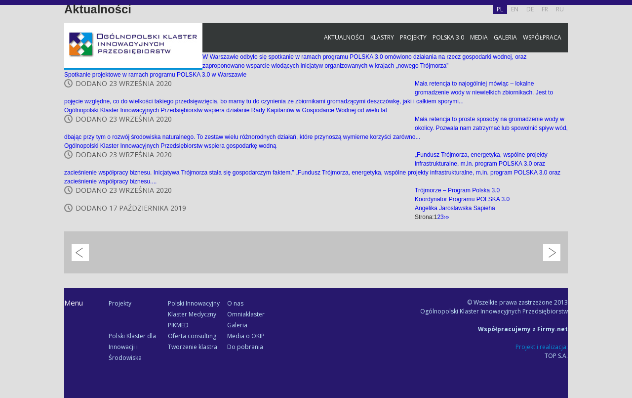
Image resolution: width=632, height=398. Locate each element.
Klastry (382, 37)
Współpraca (542, 37)
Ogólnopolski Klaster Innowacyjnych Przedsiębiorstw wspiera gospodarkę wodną (170, 145)
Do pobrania (245, 347)
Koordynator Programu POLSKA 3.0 (462, 199)
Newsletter (622, 184)
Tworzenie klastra (192, 347)
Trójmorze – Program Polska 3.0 (457, 190)
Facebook (622, 110)
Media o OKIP (246, 336)
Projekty (413, 37)
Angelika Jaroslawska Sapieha (455, 208)
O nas (235, 303)
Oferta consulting (192, 336)
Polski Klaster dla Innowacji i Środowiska (132, 347)
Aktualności (344, 37)
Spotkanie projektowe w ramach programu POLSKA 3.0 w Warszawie (155, 74)
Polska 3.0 (448, 37)
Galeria (505, 37)
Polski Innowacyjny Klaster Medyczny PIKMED (194, 314)
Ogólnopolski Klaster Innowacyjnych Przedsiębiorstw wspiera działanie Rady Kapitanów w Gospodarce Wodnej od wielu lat (225, 110)
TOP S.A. (556, 356)
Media (479, 37)
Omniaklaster (246, 314)
